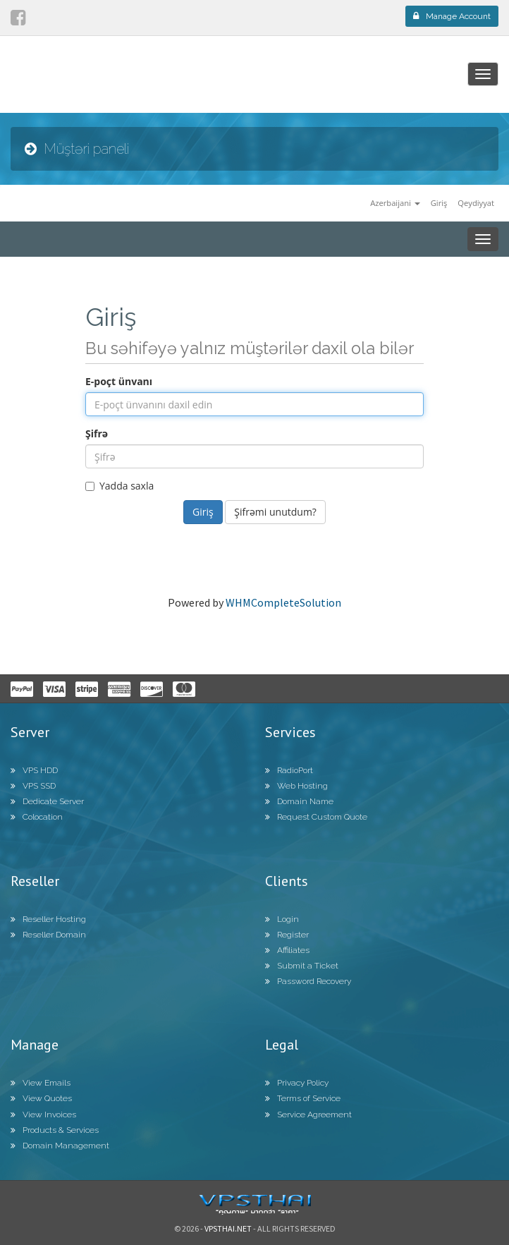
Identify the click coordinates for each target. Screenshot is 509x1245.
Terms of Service (303, 1098)
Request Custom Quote (316, 817)
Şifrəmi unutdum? (275, 511)
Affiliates (287, 950)
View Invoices (43, 1114)
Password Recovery (308, 981)
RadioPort (289, 770)
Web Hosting (296, 786)
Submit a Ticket (301, 966)
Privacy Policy (297, 1083)
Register (287, 935)
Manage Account (452, 16)
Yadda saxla (119, 485)
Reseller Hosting (48, 919)
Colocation (37, 817)
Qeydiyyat (476, 203)
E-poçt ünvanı (118, 381)
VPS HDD (34, 770)
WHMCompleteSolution (283, 602)
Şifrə (96, 433)
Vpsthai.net (228, 1228)
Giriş (439, 203)
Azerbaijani (395, 203)
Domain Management (60, 1145)
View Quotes (41, 1098)
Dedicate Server (47, 801)
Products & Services (55, 1130)
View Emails (40, 1083)
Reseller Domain (48, 935)
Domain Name (299, 801)
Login (282, 919)
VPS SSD (33, 786)
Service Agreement (308, 1114)
